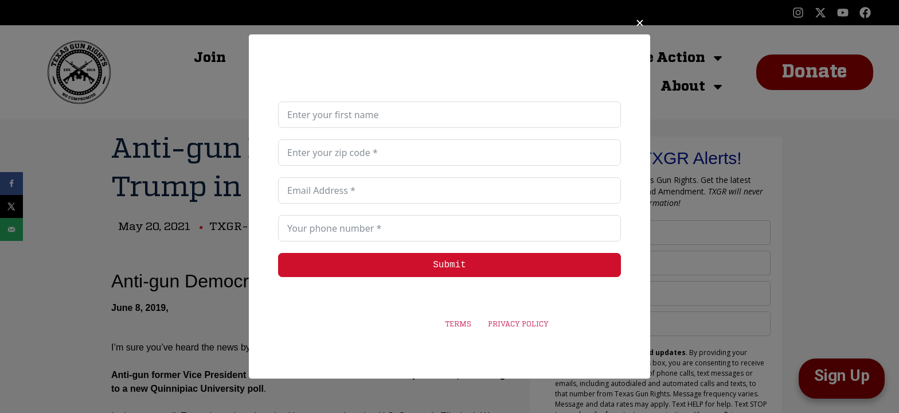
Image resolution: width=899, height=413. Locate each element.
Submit (449, 265)
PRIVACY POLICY (518, 324)
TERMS (458, 324)
